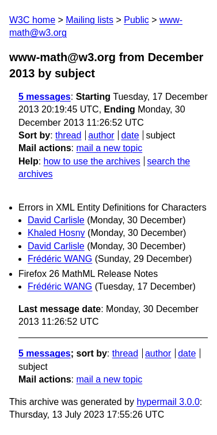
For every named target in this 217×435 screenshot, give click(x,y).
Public (136, 20)
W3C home (32, 20)
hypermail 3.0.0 (167, 402)
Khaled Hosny (56, 233)
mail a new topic (109, 148)
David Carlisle (56, 220)
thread (68, 135)
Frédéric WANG (60, 259)
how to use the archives (92, 161)
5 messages (44, 97)
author (101, 135)
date (130, 135)
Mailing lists (89, 20)
